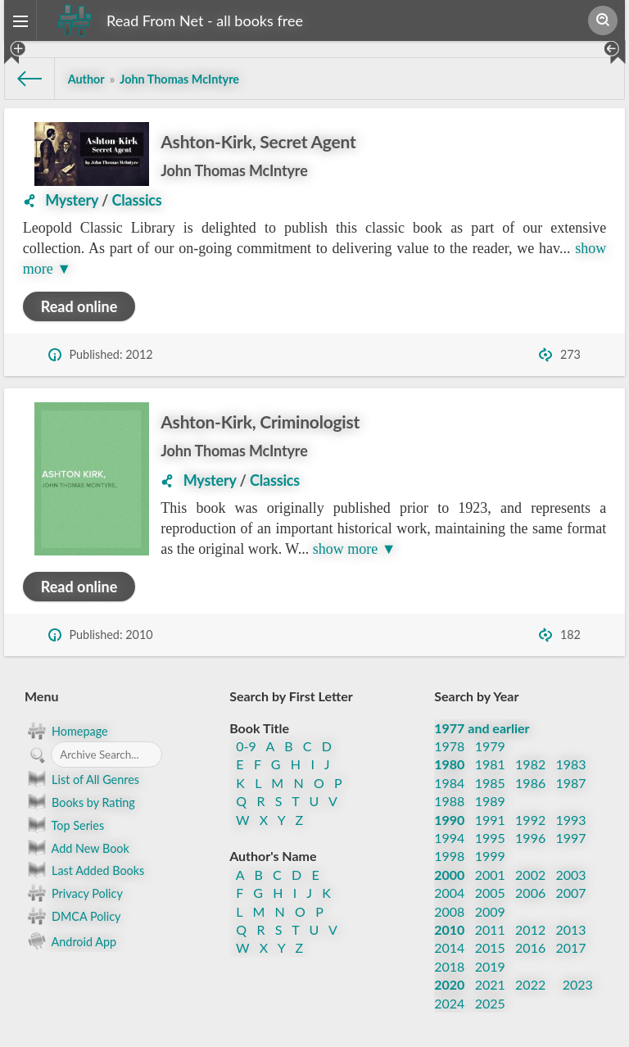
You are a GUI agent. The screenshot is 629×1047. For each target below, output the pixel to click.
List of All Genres (82, 779)
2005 (490, 892)
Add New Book (77, 848)
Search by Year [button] (476, 696)
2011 (490, 929)
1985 (490, 783)
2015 (490, 947)
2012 (530, 929)
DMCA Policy (72, 916)
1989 (490, 801)
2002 (530, 874)
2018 (449, 966)
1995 (490, 837)
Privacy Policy (74, 893)
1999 (490, 855)
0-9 (246, 746)
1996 (530, 837)
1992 (530, 819)
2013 (571, 929)
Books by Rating (80, 802)
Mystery (71, 200)
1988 (449, 801)
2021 (490, 984)
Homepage (66, 731)
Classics (137, 200)
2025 (490, 1003)
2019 (490, 966)
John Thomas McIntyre (234, 170)
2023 (578, 984)
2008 (449, 911)
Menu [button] (41, 696)
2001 (490, 874)
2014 (449, 947)
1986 (530, 783)
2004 (449, 892)
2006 (530, 892)
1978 (449, 746)
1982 (530, 764)
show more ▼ (354, 549)
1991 (490, 819)
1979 (490, 746)
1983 (571, 764)
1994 (449, 837)
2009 (490, 911)
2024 (449, 1003)
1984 (449, 783)
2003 (571, 874)
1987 (571, 783)
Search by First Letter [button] (291, 696)
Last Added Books (84, 870)
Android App (70, 940)
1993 (571, 819)
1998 (449, 855)
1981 (490, 764)
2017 (571, 947)
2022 (530, 984)
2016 (530, 947)
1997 (571, 837)
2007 (571, 892)
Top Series (64, 825)
